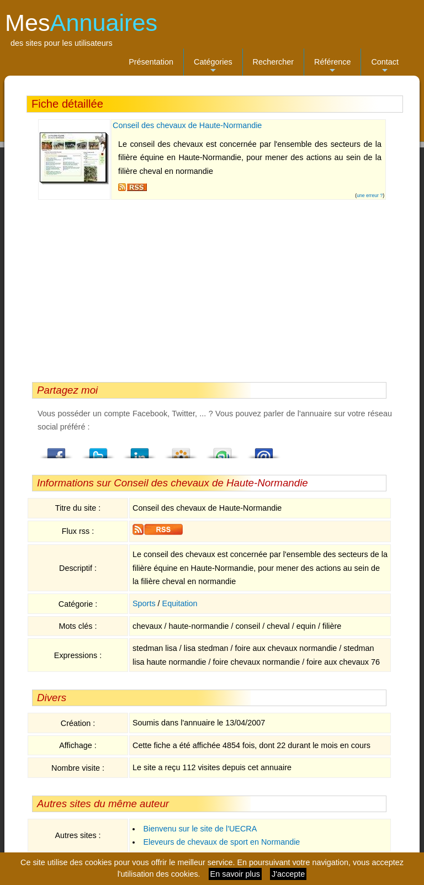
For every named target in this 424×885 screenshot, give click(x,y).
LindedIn (139, 450)
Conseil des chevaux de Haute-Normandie (187, 125)
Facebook (57, 450)
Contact (385, 66)
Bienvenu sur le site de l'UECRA (200, 828)
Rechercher (273, 61)
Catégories (213, 66)
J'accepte (288, 874)
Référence (332, 66)
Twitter (98, 450)
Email (264, 450)
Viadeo (181, 450)
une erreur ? (370, 195)
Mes (81, 22)
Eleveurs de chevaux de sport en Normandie (221, 842)
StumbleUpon (222, 450)
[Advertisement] (209, 288)
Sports (144, 603)
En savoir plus (235, 874)
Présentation (151, 61)
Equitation (180, 603)
